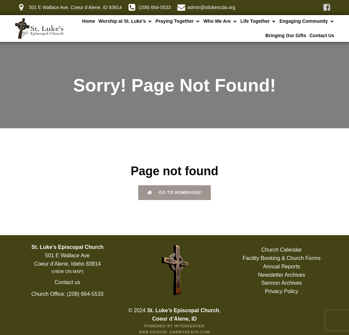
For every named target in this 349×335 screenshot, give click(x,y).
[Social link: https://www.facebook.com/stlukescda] (327, 7)
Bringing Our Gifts (285, 35)
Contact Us (322, 35)
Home (88, 21)
